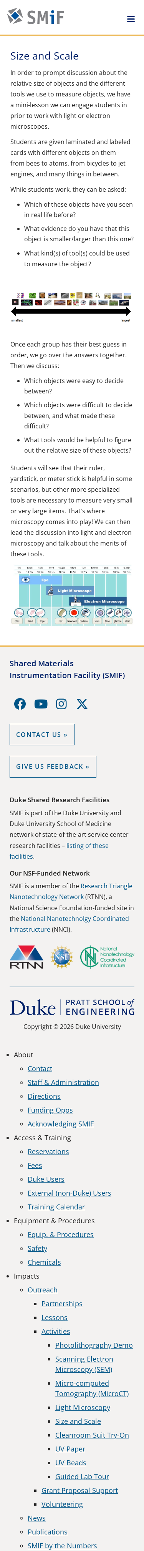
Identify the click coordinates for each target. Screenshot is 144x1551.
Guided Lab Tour (82, 1476)
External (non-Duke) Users (69, 1193)
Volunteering (62, 1504)
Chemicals (44, 1262)
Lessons (54, 1317)
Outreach (43, 1289)
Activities (55, 1331)
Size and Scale (78, 1421)
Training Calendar (56, 1206)
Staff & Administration (63, 1082)
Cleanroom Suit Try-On (92, 1435)
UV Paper (70, 1448)
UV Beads (70, 1462)
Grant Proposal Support (79, 1490)
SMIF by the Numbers (62, 1545)
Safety (37, 1248)
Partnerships (62, 1303)
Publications (48, 1531)
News (37, 1518)
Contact (40, 1068)
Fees (35, 1165)
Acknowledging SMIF (61, 1123)
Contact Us (38, 734)
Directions (44, 1096)
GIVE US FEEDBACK (49, 766)
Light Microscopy (82, 1407)
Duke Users (46, 1179)
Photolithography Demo (94, 1345)
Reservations (48, 1151)
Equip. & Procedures (61, 1234)
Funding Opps (50, 1110)
